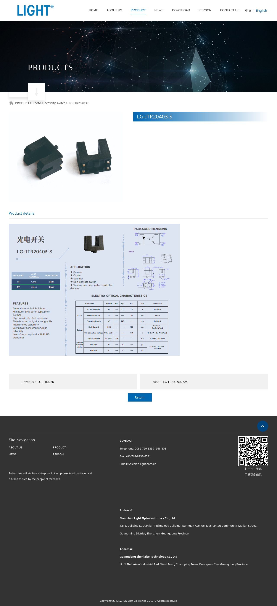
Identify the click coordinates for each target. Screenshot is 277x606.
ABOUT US (114, 10)
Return (140, 397)
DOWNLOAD (181, 10)
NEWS (158, 10)
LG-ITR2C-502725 (175, 382)
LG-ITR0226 (46, 382)
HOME (93, 10)
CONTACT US (230, 10)
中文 (248, 10)
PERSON (205, 10)
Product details (21, 213)
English (261, 10)
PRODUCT (138, 10)
